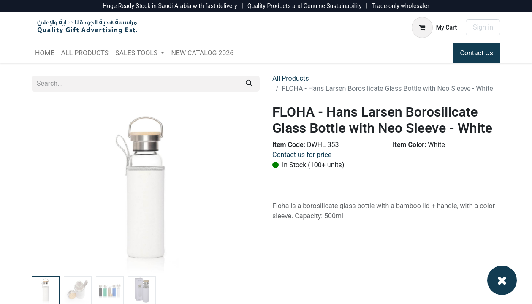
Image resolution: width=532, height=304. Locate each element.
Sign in (483, 27)
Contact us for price (301, 155)
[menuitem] (44, 53)
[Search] (249, 84)
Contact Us (476, 53)
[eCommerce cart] (434, 27)
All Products (290, 78)
